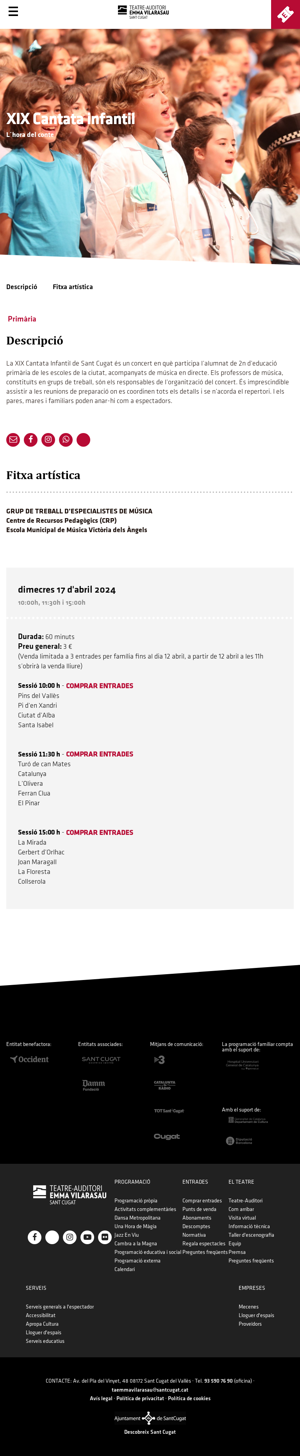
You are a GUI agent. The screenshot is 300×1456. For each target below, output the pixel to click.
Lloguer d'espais (43, 1332)
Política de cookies (189, 1398)
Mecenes (249, 1306)
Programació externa (137, 1260)
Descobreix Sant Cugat (150, 1432)
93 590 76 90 (218, 1380)
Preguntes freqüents (205, 1252)
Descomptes (196, 1226)
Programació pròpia (135, 1200)
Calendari (124, 1269)
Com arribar (241, 1209)
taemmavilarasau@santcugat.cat (150, 1389)
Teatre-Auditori (245, 1200)
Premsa (237, 1252)
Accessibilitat (40, 1315)
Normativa (194, 1235)
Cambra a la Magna (135, 1243)
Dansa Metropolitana (137, 1217)
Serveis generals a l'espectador (60, 1306)
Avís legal (101, 1398)
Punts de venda (199, 1209)
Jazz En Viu (126, 1235)
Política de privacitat (140, 1398)
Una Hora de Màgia (135, 1226)
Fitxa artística (73, 287)
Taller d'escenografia (251, 1235)
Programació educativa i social (147, 1252)
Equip (235, 1243)
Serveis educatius (45, 1341)
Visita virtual (242, 1217)
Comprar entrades (202, 1200)
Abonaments (196, 1217)
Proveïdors (250, 1323)
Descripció (21, 287)
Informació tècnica (249, 1226)
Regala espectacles (203, 1243)
